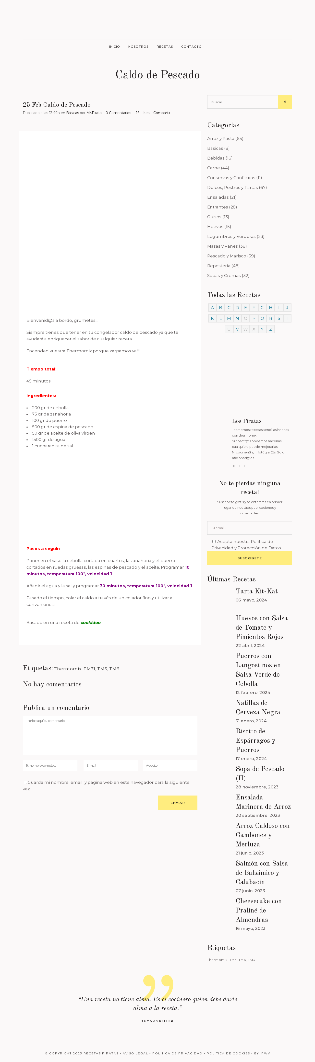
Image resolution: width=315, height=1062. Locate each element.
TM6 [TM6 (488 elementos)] (242, 960)
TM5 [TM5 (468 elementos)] (233, 960)
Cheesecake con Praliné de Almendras (259, 910)
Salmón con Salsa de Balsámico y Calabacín (262, 873)
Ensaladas (218, 197)
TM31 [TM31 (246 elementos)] (252, 960)
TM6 (114, 668)
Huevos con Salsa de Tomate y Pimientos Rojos (262, 628)
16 (142, 113)
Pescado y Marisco (226, 256)
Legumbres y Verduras (231, 236)
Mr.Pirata (94, 113)
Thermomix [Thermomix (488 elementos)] (217, 960)
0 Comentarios (118, 113)
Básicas (72, 113)
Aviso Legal (135, 1053)
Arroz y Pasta (220, 138)
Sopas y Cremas (224, 275)
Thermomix (68, 668)
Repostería (218, 265)
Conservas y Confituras (231, 177)
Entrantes (217, 207)
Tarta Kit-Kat (257, 591)
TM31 (89, 668)
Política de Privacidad (177, 1053)
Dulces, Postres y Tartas (232, 187)
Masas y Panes (222, 246)
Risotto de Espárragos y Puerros (256, 741)
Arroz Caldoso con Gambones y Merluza (263, 835)
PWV (265, 1053)
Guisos (214, 216)
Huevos (215, 226)
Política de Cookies (228, 1053)
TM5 (102, 668)
